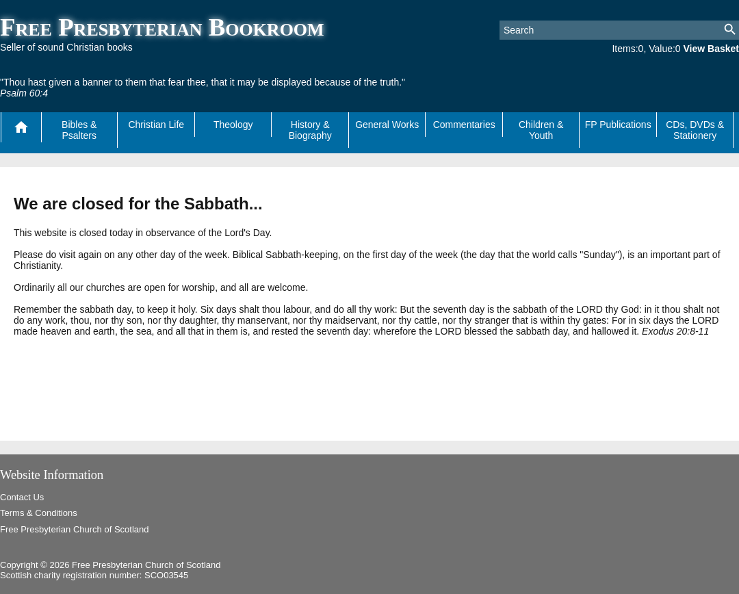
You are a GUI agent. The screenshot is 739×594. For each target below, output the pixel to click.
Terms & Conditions (38, 513)
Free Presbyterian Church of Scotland (74, 529)
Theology (233, 124)
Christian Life (156, 124)
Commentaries (464, 124)
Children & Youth (541, 130)
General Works (387, 124)
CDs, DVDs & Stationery (695, 130)
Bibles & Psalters (79, 130)
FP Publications (618, 124)
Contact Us (22, 497)
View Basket (711, 48)
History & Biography (310, 130)
